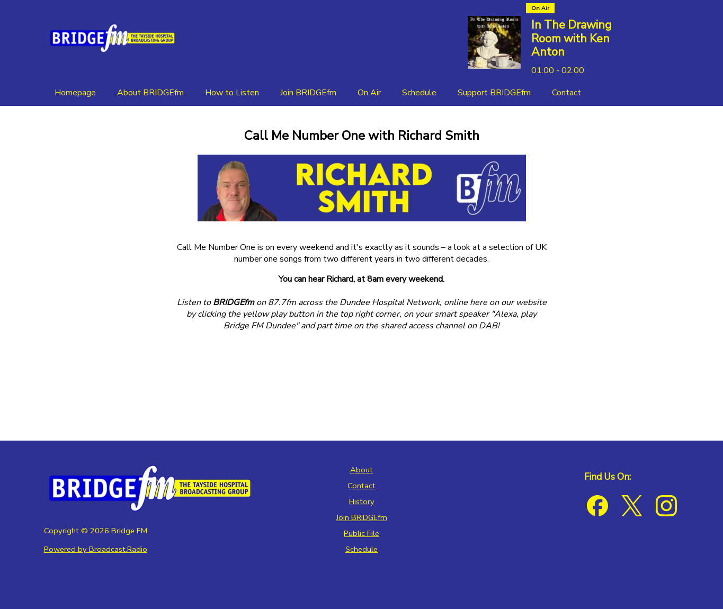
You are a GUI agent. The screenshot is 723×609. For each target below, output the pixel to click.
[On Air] (369, 92)
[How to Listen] (232, 92)
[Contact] (566, 92)
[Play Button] (651, 42)
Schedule (361, 549)
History (361, 501)
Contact (361, 485)
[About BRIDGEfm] (150, 92)
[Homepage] (75, 92)
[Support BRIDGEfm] (494, 92)
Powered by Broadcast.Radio (95, 549)
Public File (361, 533)
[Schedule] (419, 92)
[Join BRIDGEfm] (308, 92)
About (361, 469)
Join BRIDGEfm (361, 517)
